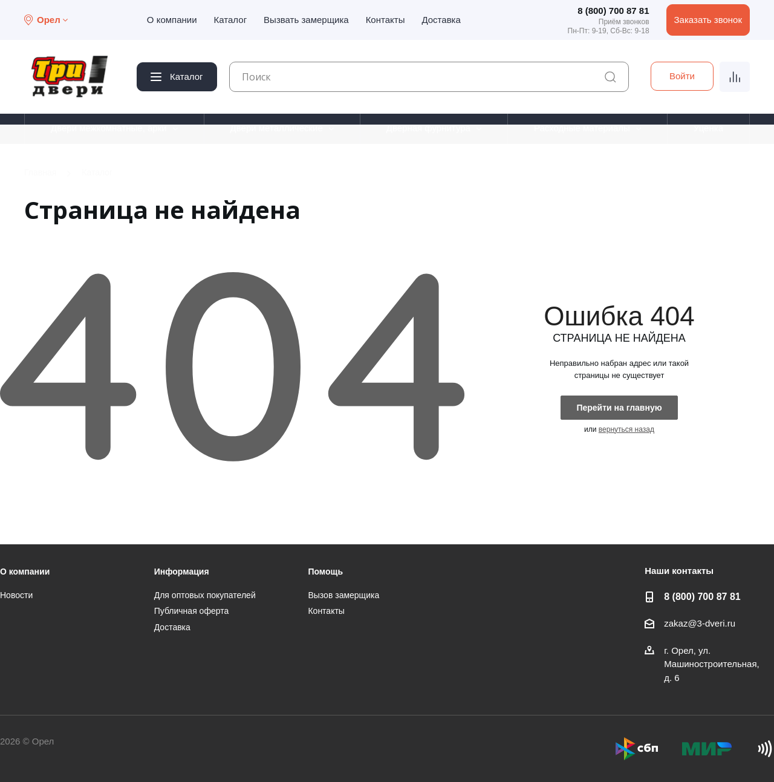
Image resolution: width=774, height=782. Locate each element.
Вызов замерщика (343, 595)
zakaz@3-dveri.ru (699, 623)
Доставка (440, 20)
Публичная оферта (191, 611)
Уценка (708, 128)
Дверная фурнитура (428, 128)
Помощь (325, 571)
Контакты (385, 20)
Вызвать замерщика (306, 20)
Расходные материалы (582, 128)
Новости (16, 595)
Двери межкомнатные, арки (109, 128)
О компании (172, 20)
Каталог (230, 20)
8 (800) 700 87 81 (613, 10)
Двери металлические (276, 128)
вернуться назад (626, 429)
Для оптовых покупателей (205, 595)
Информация (181, 571)
